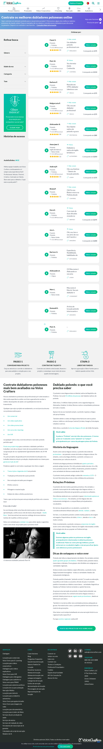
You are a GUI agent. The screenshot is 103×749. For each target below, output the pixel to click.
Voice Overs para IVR (10, 674)
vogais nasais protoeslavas (82, 596)
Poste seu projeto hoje (11, 446)
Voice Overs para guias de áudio (13, 701)
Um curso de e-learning (15, 430)
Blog (29, 656)
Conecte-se (51, 654)
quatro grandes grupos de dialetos (64, 561)
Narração (69, 9)
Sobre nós (51, 659)
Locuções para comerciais (11, 658)
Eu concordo (65, 746)
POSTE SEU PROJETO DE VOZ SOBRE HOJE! (76, 628)
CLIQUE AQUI (15, 127)
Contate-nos (52, 662)
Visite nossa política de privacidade (70, 743)
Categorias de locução (35, 681)
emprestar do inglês (88, 524)
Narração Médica (8, 690)
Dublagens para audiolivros (12, 679)
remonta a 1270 (88, 475)
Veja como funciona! (93, 19)
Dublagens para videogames (12, 677)
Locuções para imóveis (10, 693)
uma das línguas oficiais (77, 428)
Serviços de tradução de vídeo (13, 723)
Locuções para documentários (13, 709)
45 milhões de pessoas (73, 396)
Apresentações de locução (36, 686)
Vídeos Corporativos (43, 9)
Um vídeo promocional (15, 425)
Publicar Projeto (76, 3)
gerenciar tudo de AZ (10, 462)
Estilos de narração (34, 683)
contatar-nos (24, 522)
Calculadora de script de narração (14, 731)
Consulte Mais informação (46, 25)
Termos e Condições (54, 664)
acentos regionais (65, 619)
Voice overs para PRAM (11, 682)
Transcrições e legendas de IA (17, 471)
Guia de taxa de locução (35, 662)
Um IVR (10, 434)
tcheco (79, 517)
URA (79, 9)
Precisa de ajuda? (94, 23)
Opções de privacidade (55, 673)
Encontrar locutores (34, 670)
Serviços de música (9, 720)
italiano (87, 510)
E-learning (58, 9)
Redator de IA (7, 734)
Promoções (28, 9)
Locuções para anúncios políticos (14, 685)
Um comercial (12, 416)
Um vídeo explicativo (14, 421)
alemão (80, 510)
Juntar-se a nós (53, 656)
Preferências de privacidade (43, 746)
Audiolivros (89, 9)
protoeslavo (57, 454)
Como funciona (33, 654)
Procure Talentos (14, 9)
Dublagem (6, 654)
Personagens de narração (36, 689)
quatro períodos (87, 463)
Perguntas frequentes (35, 659)
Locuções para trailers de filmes (13, 712)
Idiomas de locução (34, 673)
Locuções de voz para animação (13, 688)
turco (91, 517)
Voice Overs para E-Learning (12, 660)
